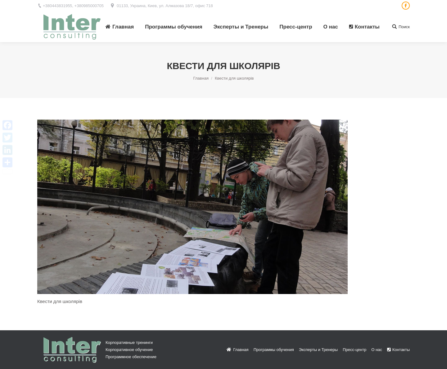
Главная (200, 78)
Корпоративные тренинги (129, 342)
